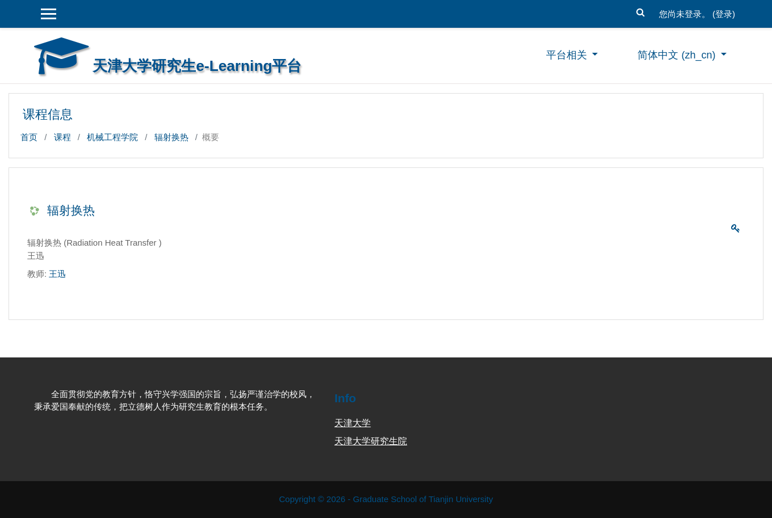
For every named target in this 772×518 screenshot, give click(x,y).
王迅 (57, 274)
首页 (28, 137)
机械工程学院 (112, 137)
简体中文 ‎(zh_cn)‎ (677, 55)
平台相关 (568, 55)
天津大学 (352, 423)
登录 (723, 14)
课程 (62, 137)
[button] (640, 11)
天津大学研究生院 (370, 441)
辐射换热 (171, 137)
